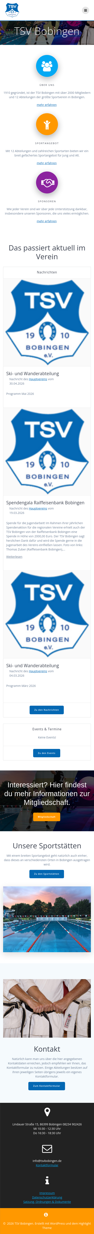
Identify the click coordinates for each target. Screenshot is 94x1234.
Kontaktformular (47, 1165)
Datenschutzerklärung (47, 1197)
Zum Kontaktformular (46, 1085)
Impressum (47, 1193)
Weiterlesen (14, 557)
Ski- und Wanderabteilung (32, 373)
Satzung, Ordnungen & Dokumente (47, 1202)
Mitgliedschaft (47, 817)
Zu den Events (46, 753)
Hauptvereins (38, 379)
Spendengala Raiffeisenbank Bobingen (45, 503)
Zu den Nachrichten (46, 709)
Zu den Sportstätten (46, 873)
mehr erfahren (47, 105)
